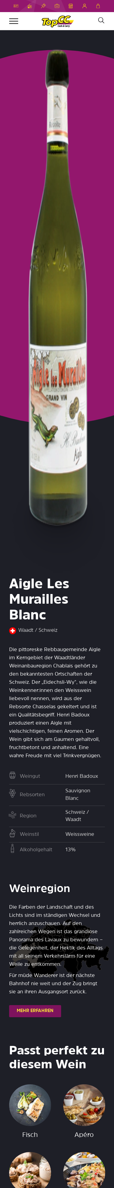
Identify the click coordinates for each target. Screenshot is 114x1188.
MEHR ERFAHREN (35, 1011)
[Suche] (101, 20)
